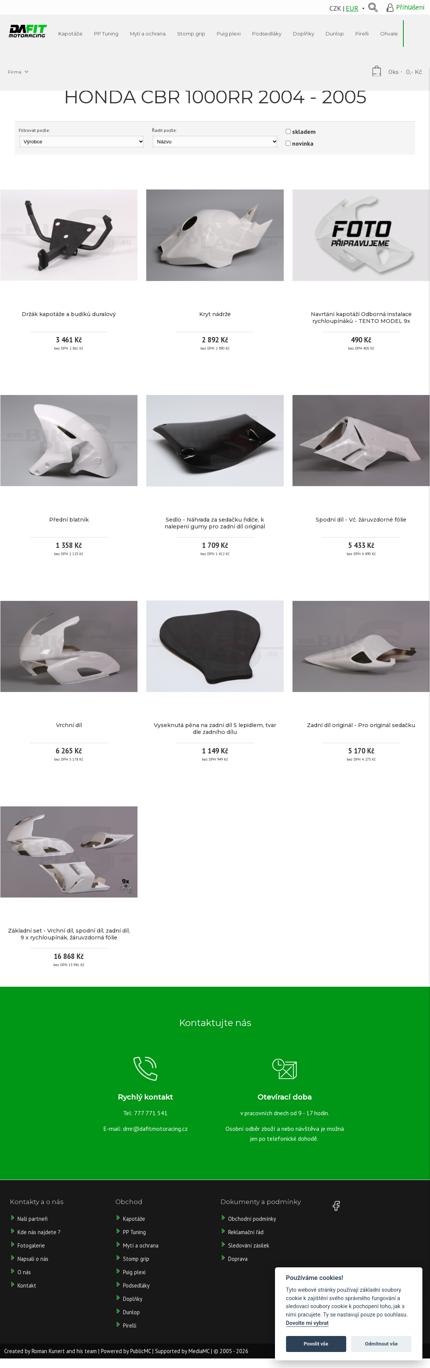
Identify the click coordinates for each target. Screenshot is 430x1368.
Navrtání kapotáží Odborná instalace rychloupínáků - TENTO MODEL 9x (361, 317)
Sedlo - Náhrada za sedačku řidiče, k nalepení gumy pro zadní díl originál (215, 523)
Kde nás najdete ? (39, 1232)
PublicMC (140, 1351)
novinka (302, 143)
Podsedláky (136, 1285)
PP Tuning (134, 1232)
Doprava (238, 1258)
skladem (304, 131)
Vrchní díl (69, 725)
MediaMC (199, 1351)
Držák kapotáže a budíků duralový (69, 314)
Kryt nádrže (215, 314)
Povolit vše (316, 1344)
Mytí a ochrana (140, 1245)
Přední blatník (69, 519)
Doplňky (132, 1298)
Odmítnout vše (381, 1344)
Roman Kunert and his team (64, 1351)
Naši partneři (33, 1218)
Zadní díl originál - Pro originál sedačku (361, 725)
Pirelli (130, 1325)
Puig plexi (134, 1272)
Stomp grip (136, 1258)
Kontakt (27, 1285)
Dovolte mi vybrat (307, 1323)
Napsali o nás (33, 1258)
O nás (24, 1272)
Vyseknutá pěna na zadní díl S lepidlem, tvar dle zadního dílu (215, 728)
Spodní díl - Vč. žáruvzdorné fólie (361, 519)
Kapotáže (134, 1218)
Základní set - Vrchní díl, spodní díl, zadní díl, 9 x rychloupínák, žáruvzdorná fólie (69, 934)
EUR (352, 8)
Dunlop (131, 1312)
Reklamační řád (246, 1232)
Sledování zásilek (248, 1245)
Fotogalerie (31, 1245)
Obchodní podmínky (252, 1218)
